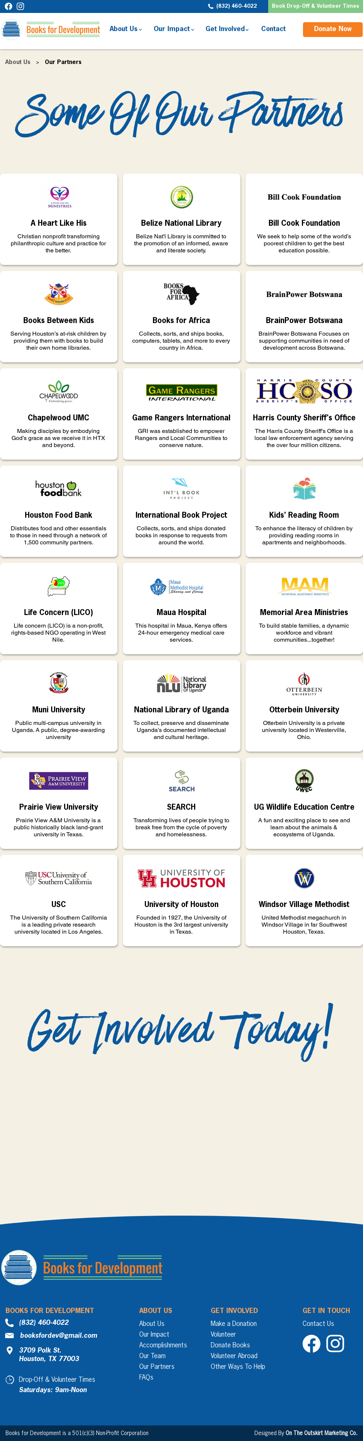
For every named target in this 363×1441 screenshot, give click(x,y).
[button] (315, 6)
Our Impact (154, 1334)
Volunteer (223, 1334)
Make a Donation (234, 1324)
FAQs (146, 1377)
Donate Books (230, 1345)
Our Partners (156, 1367)
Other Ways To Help (238, 1367)
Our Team (152, 1356)
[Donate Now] (333, 29)
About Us (17, 63)
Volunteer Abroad (234, 1356)
